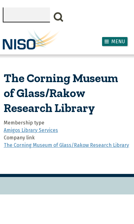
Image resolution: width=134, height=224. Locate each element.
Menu (118, 41)
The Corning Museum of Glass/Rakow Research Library (66, 145)
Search (59, 17)
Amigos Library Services (31, 130)
